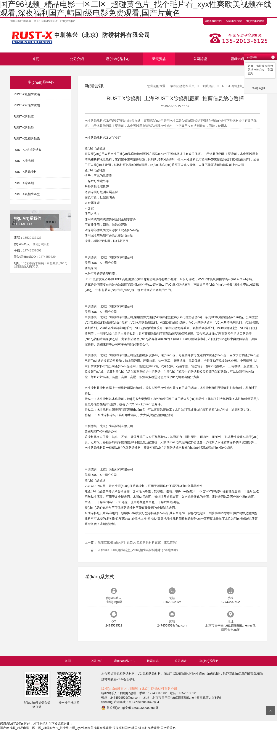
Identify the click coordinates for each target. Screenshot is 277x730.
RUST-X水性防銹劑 (27, 105)
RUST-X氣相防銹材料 (190, 339)
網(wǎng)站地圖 (255, 21)
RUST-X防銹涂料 (25, 171)
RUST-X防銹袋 (24, 127)
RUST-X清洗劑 (24, 160)
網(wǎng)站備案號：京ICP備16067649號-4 (130, 702)
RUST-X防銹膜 (24, 116)
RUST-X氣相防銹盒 (27, 194)
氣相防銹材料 (241, 159)
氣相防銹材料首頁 (182, 86)
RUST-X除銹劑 (24, 183)
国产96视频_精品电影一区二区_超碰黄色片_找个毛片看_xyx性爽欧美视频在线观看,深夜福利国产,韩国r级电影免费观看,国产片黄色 (88, 728)
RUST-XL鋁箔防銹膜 (28, 149)
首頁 (35, 59)
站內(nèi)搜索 (234, 21)
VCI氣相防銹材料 (178, 284)
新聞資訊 (159, 59)
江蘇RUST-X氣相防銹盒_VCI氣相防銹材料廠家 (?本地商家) (138, 550)
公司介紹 (77, 59)
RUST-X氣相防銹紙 (27, 138)
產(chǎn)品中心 (118, 59)
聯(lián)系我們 (213, 21)
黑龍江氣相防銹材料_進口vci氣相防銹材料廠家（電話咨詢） (138, 542)
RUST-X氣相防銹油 (27, 94)
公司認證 (200, 59)
